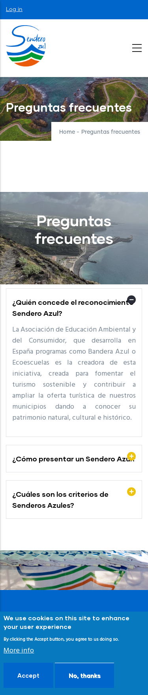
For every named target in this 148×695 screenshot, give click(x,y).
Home (67, 132)
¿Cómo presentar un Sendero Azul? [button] (74, 458)
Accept (28, 675)
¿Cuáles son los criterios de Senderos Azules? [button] (60, 499)
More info (19, 650)
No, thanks (84, 675)
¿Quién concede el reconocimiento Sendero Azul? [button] (73, 307)
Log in (14, 9)
